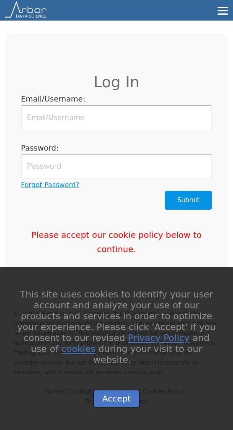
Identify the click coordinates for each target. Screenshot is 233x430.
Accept (116, 402)
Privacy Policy (158, 341)
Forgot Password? (50, 185)
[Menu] (222, 10)
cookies (78, 352)
